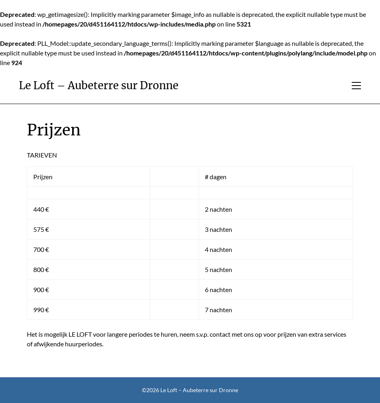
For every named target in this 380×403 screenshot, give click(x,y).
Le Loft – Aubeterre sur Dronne (98, 85)
